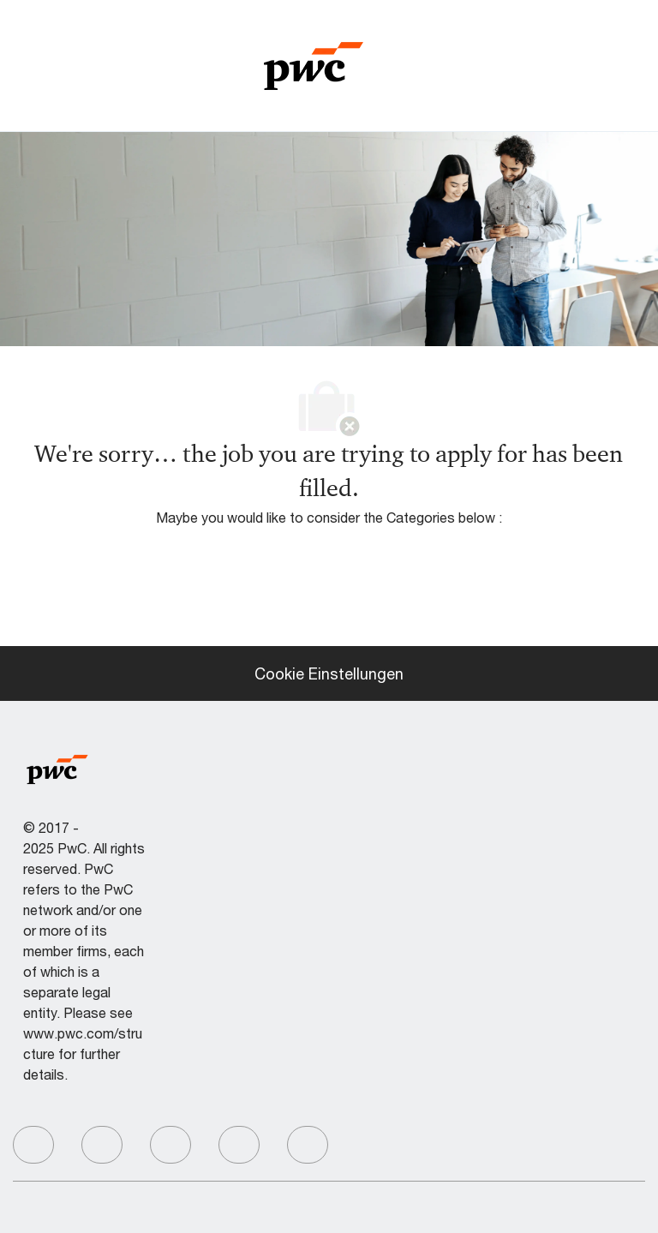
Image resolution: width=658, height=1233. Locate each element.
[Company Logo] (313, 64)
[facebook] (33, 1145)
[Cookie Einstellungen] (329, 673)
